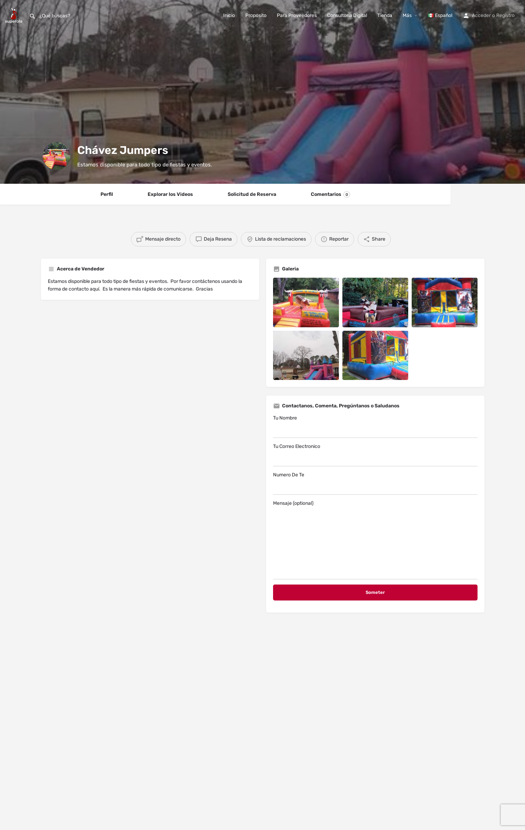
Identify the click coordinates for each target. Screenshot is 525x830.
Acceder (481, 15)
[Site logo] (14, 15)
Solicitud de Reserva (252, 194)
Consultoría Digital (347, 15)
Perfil (106, 194)
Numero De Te (375, 483)
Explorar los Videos (170, 194)
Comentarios (330, 194)
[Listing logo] (56, 156)
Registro (505, 15)
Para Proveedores (297, 15)
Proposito (255, 15)
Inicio (229, 15)
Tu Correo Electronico (375, 454)
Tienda (384, 15)
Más (407, 15)
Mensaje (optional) (375, 539)
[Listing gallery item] (306, 302)
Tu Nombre (375, 426)
